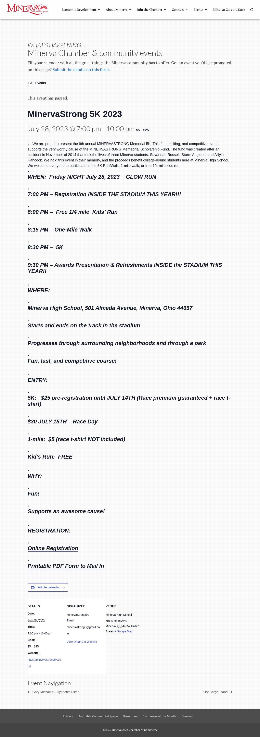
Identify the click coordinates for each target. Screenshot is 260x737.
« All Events (37, 83)
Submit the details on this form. (81, 69)
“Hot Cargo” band (216, 692)
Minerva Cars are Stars (229, 10)
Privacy (68, 716)
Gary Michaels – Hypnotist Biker (55, 692)
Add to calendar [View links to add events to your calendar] (49, 587)
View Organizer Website (82, 641)
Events (198, 10)
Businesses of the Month (159, 716)
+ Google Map (123, 631)
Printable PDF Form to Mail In (67, 566)
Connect (178, 10)
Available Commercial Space (98, 716)
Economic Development (79, 10)
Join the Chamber (149, 10)
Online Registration (53, 548)
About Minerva (117, 10)
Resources (130, 716)
